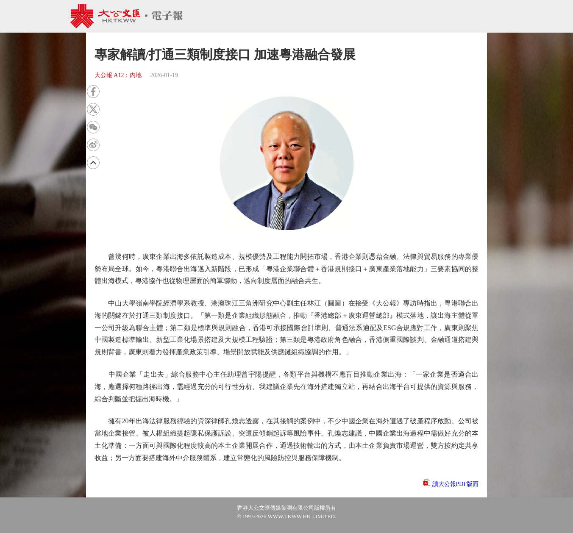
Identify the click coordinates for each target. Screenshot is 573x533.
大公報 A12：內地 (118, 75)
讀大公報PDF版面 (455, 484)
